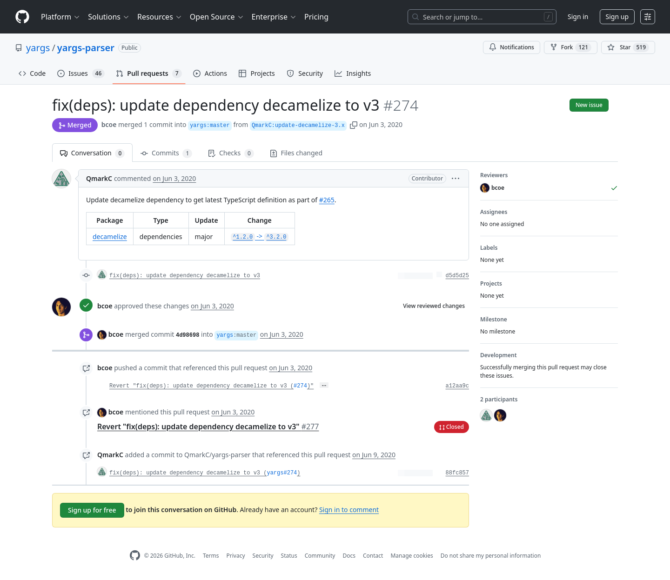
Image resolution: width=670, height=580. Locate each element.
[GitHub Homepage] (135, 555)
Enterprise (274, 17)
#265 (327, 199)
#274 (300, 386)
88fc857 (457, 473)
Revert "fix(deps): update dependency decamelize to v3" (208, 426)
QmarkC (99, 178)
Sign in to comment (349, 509)
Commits (166, 153)
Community (320, 556)
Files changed (296, 152)
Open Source (217, 17)
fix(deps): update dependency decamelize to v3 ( (188, 473)
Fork (570, 47)
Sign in (578, 16)
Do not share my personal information (491, 556)
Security (263, 556)
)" (310, 386)
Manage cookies (411, 556)
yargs (38, 47)
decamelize (110, 236)
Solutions (109, 17)
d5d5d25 (457, 276)
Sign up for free (92, 510)
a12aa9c (457, 386)
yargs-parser (85, 47)
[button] (353, 124)
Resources (159, 17)
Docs (348, 556)
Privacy (236, 556)
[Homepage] (22, 17)
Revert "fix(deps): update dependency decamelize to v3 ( (201, 386)
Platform (60, 17)
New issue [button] (589, 105)
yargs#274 (282, 473)
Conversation (92, 153)
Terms (211, 556)
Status (289, 556)
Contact (373, 556)
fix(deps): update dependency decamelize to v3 (184, 276)
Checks (231, 153)
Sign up (617, 16)
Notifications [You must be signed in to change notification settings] (511, 47)
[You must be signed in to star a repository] (628, 47)
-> (259, 236)
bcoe (109, 124)
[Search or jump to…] (482, 17)
